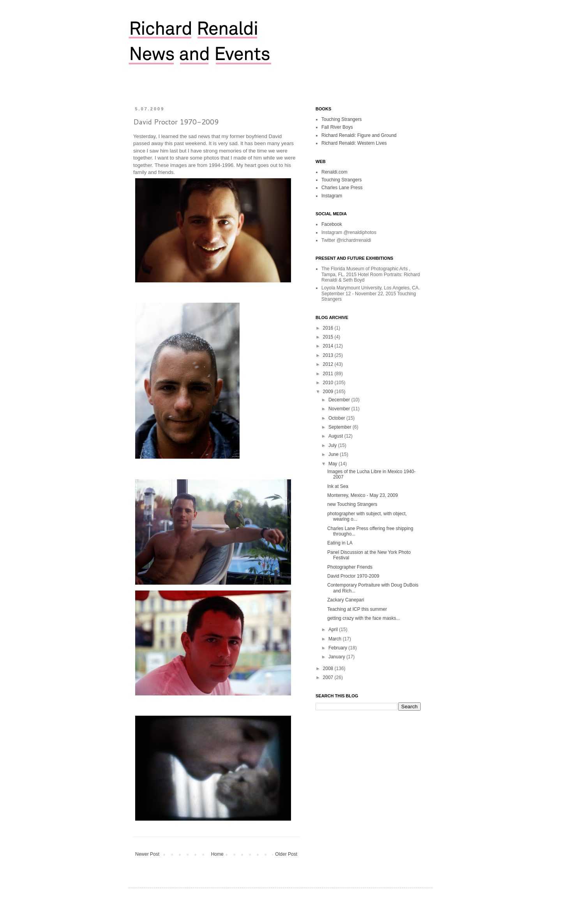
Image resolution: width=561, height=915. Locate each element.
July (333, 445)
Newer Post (147, 854)
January (337, 657)
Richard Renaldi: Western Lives (354, 143)
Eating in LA (340, 543)
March (335, 639)
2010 (329, 382)
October (337, 418)
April (333, 629)
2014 (329, 346)
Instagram (331, 196)
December (339, 400)
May (333, 463)
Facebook (331, 224)
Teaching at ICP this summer (357, 609)
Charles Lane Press (341, 187)
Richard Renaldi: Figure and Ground (359, 135)
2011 (329, 373)
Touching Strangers (341, 119)
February (338, 648)
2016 (329, 328)
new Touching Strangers (352, 504)
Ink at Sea (337, 486)
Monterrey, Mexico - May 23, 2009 (362, 495)
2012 (329, 364)
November (339, 408)
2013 (329, 355)
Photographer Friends (349, 567)
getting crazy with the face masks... (363, 618)
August (336, 436)
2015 (329, 337)
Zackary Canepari (345, 600)
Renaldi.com (334, 172)
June (334, 454)
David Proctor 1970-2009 (353, 576)
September (340, 427)
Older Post (286, 854)
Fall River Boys (337, 127)
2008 (329, 668)
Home (217, 854)
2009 (329, 391)
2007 (329, 677)
